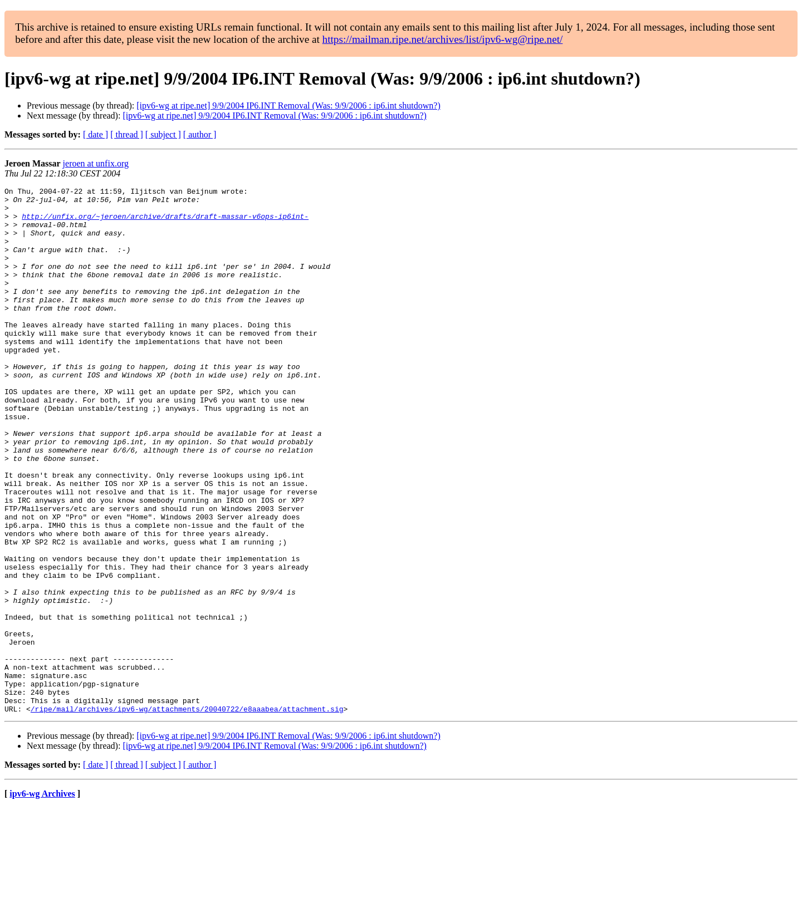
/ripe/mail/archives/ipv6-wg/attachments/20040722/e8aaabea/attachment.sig (187, 814)
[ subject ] (163, 134)
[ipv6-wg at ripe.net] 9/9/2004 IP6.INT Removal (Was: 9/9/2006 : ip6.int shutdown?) (288, 105)
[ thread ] (126, 134)
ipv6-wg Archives (42, 899)
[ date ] (95, 134)
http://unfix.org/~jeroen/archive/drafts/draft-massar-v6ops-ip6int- (165, 223)
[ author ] (200, 134)
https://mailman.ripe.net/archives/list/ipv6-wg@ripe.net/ (442, 39)
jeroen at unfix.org (96, 163)
